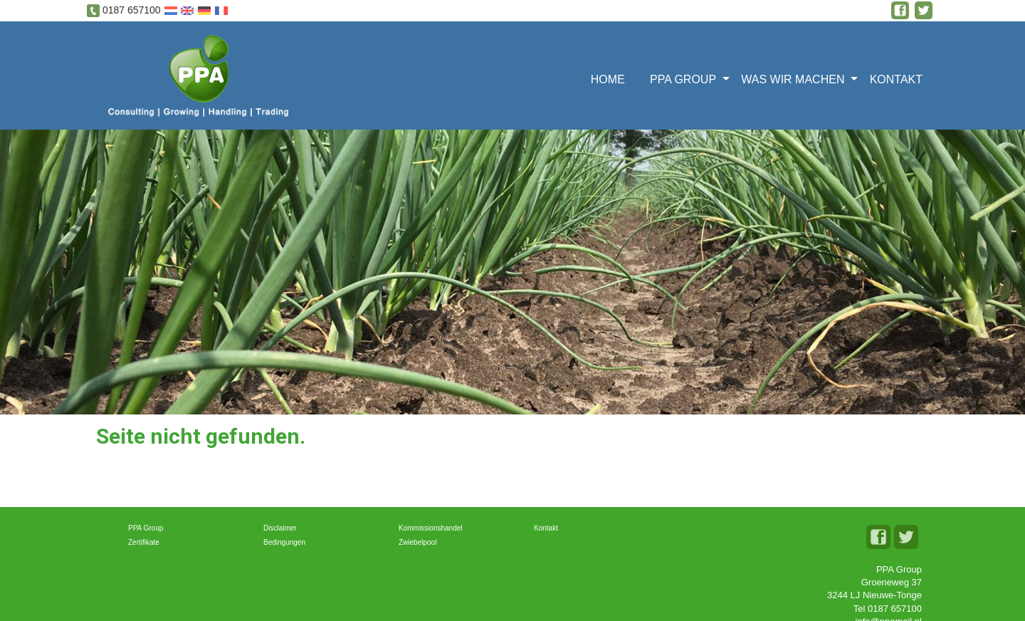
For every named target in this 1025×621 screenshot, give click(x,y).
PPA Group (683, 79)
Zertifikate (143, 542)
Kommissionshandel (431, 528)
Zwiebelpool (417, 542)
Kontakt (896, 79)
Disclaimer (280, 528)
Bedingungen (284, 542)
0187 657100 (131, 10)
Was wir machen (792, 79)
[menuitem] (612, 78)
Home (608, 79)
